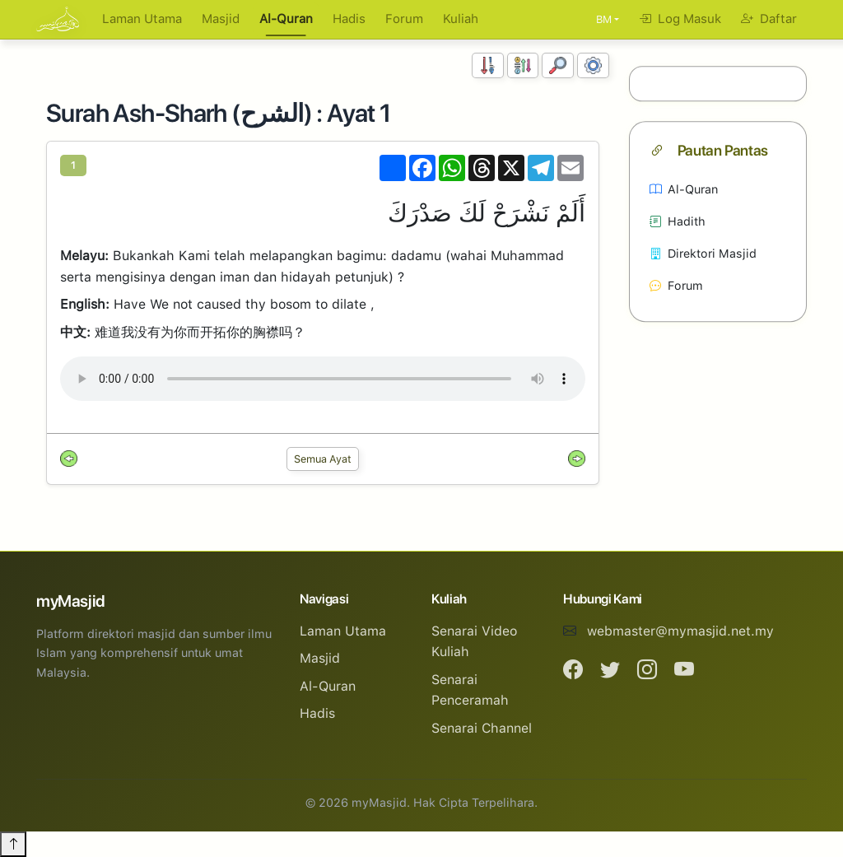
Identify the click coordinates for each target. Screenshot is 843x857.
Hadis (349, 19)
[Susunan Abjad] (523, 65)
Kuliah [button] (460, 19)
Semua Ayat (323, 459)
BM (604, 19)
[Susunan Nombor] (488, 65)
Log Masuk (680, 19)
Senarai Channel (481, 728)
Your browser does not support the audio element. (322, 378)
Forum (404, 19)
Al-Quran (286, 19)
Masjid (221, 19)
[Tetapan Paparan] (593, 65)
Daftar (769, 19)
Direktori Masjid (703, 253)
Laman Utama (142, 19)
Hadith (678, 221)
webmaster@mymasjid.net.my (680, 631)
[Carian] (558, 65)
